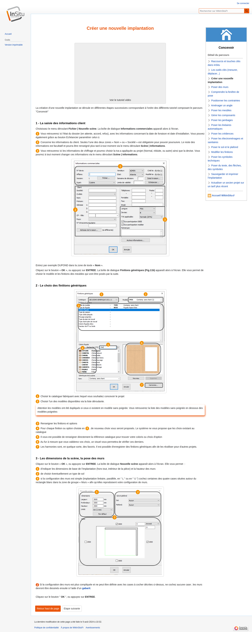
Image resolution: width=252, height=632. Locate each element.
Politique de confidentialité (46, 627)
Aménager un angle (221, 105)
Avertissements (93, 627)
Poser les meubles (221, 110)
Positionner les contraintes (225, 100)
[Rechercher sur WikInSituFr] (224, 10)
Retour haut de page (48, 608)
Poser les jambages (222, 120)
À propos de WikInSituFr (72, 627)
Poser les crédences (222, 133)
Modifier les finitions (222, 152)
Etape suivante (72, 608)
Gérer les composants (223, 115)
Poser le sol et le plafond (224, 147)
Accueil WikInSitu (222, 195)
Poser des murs (219, 87)
